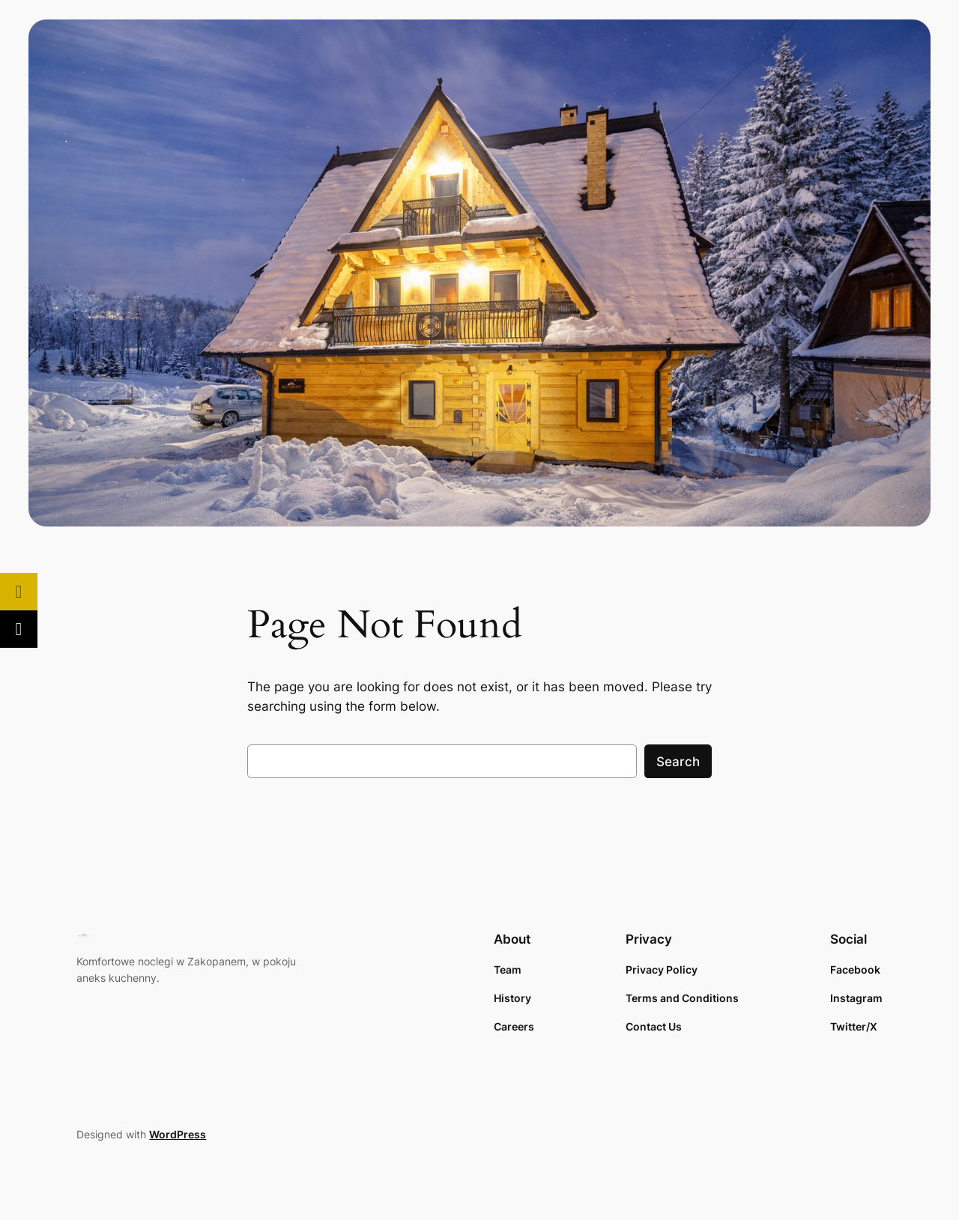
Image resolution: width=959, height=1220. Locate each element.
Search (678, 761)
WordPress (177, 1134)
